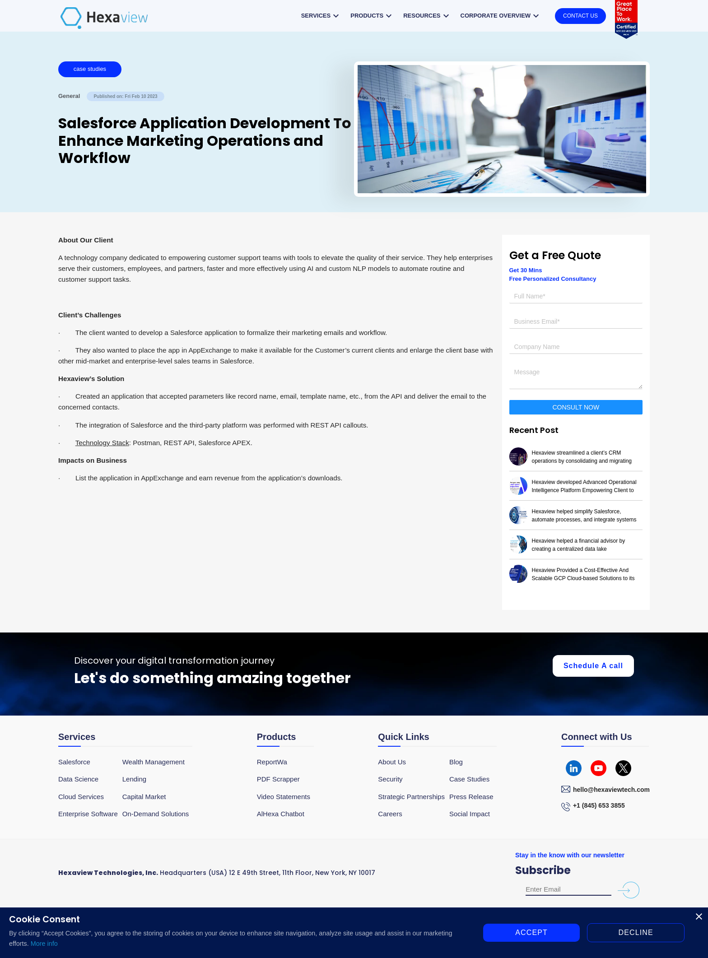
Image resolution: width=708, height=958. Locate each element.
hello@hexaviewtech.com (611, 789)
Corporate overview (501, 15)
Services (321, 15)
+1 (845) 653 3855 (599, 805)
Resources (427, 15)
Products (372, 15)
